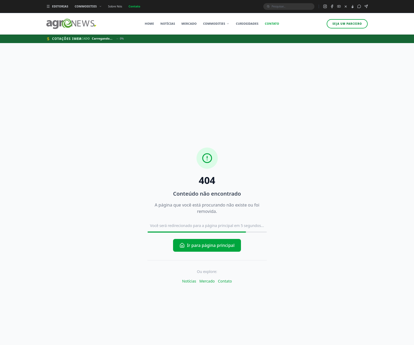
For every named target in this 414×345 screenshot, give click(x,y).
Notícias (167, 24)
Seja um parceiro (347, 24)
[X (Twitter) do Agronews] (345, 6)
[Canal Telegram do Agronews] (366, 6)
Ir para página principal (207, 245)
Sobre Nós (115, 6)
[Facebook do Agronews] (332, 6)
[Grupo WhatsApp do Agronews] (359, 6)
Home (149, 24)
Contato (134, 6)
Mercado (189, 24)
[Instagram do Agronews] (325, 6)
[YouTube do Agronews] (339, 6)
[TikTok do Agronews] (352, 6)
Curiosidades (247, 24)
